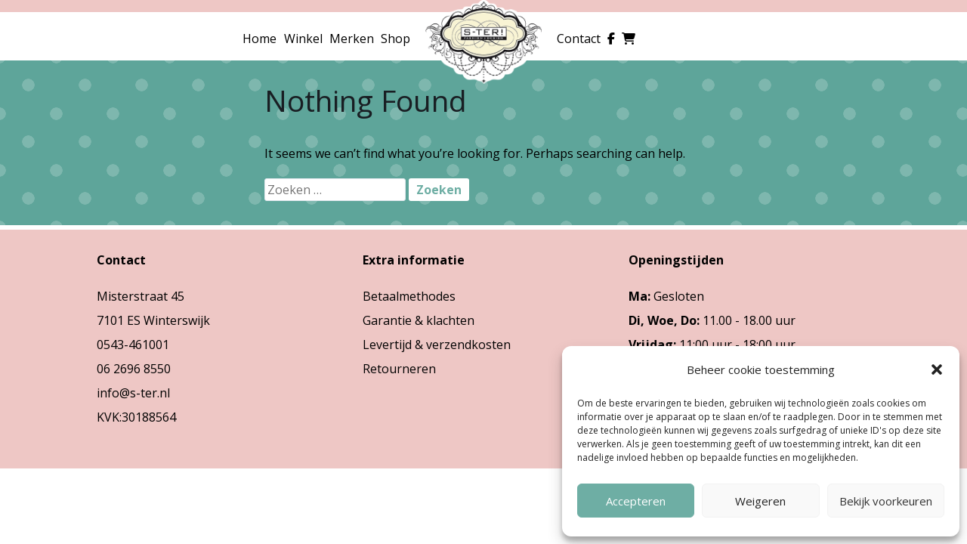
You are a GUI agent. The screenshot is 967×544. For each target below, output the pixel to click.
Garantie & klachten (418, 320)
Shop (395, 38)
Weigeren (760, 500)
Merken (351, 38)
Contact (579, 38)
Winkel (303, 38)
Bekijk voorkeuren (885, 500)
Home (260, 38)
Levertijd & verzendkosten (437, 344)
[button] (936, 369)
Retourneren (399, 368)
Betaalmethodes (409, 296)
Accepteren (636, 500)
